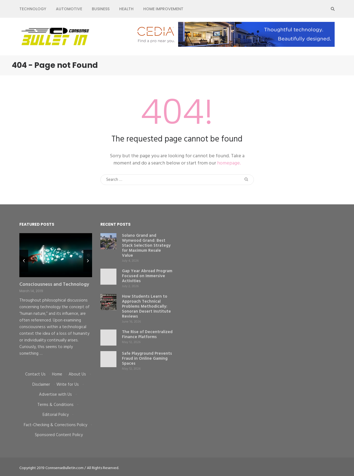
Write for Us (67, 384)
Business (101, 9)
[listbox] (55, 298)
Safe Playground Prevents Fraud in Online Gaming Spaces (147, 358)
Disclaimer (41, 384)
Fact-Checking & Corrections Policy (55, 425)
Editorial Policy (56, 414)
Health (126, 9)
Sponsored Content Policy (59, 435)
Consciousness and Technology (54, 285)
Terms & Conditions (55, 405)
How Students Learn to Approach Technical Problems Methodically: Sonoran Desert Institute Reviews (146, 306)
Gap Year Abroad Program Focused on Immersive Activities (147, 276)
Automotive (69, 9)
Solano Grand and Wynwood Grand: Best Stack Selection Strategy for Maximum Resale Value (146, 245)
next (87, 261)
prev (23, 261)
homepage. (229, 163)
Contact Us (35, 374)
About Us (77, 374)
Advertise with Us (55, 394)
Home (57, 374)
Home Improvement (163, 9)
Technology (32, 9)
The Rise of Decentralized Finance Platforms (147, 334)
